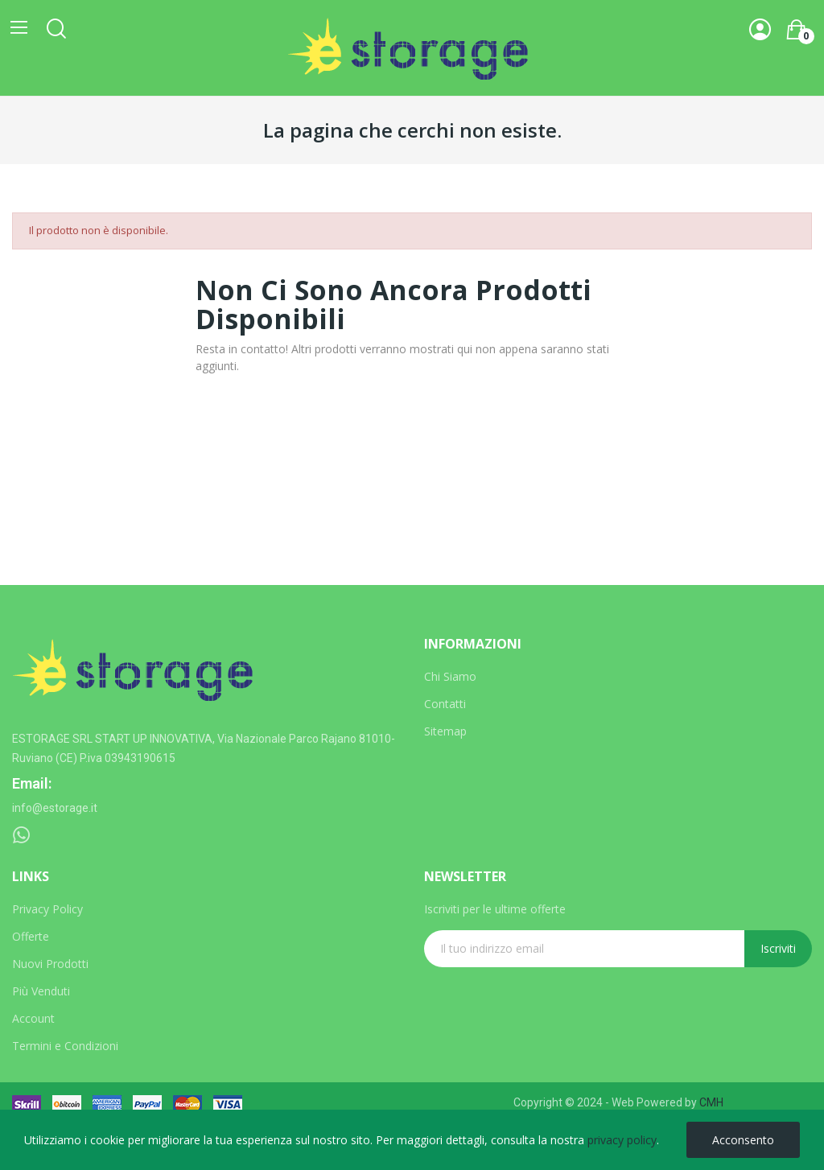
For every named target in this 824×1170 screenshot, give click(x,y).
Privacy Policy (47, 909)
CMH (711, 1102)
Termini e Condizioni (65, 1045)
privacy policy (622, 1139)
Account (33, 1018)
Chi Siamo (450, 676)
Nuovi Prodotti (50, 963)
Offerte (30, 936)
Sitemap (445, 731)
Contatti (445, 703)
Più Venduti (41, 991)
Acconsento (743, 1139)
